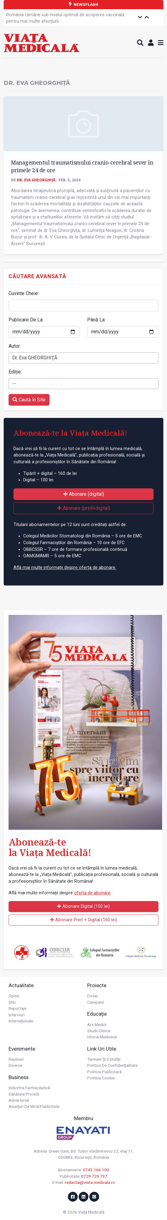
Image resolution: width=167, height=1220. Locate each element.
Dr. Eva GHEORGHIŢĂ (36, 179)
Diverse (15, 1065)
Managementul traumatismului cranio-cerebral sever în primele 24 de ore (82, 166)
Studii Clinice (98, 1030)
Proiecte (96, 985)
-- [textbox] (14, 383)
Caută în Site (29, 400)
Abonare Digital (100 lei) (83, 906)
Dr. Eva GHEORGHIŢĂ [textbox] (34, 358)
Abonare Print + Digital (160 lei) (83, 920)
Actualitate (21, 985)
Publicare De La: (26, 320)
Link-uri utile (101, 1049)
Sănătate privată (24, 1094)
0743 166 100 (96, 1169)
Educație (97, 1014)
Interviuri (16, 1014)
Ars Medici (96, 1024)
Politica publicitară (104, 1071)
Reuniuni (16, 1059)
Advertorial (19, 1100)
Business (18, 1077)
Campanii (95, 1002)
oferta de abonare (92, 893)
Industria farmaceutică (29, 1087)
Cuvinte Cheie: (24, 293)
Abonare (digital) (83, 494)
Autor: (15, 346)
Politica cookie (101, 1077)
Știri (12, 1002)
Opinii (14, 995)
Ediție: (15, 372)
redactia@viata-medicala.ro (90, 1182)
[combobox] (83, 357)
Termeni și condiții (104, 1059)
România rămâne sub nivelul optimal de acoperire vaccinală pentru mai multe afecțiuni (65, 18)
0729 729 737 (94, 1176)
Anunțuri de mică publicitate (34, 1106)
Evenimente (22, 1049)
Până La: (96, 320)
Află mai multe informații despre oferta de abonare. (64, 567)
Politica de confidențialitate (112, 1065)
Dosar (92, 995)
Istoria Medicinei (102, 1036)
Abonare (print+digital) (83, 508)
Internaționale (21, 1020)
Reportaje (17, 1008)
